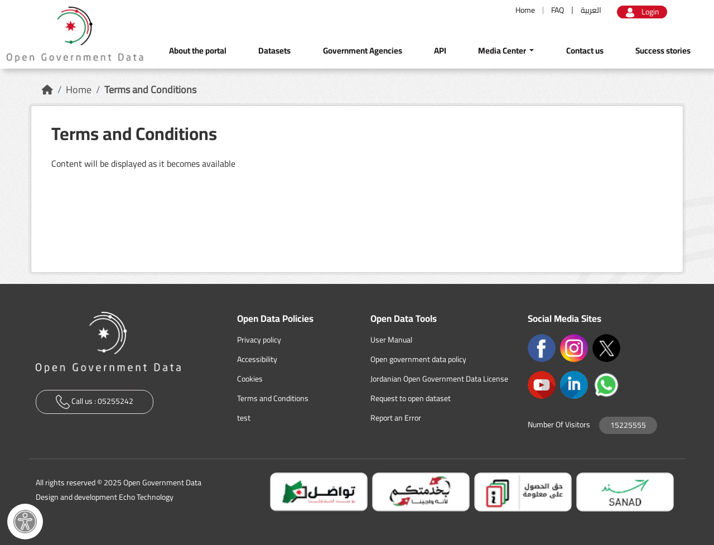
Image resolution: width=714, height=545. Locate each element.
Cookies (250, 379)
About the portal (197, 50)
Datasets (274, 50)
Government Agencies (362, 50)
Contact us (585, 50)
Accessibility (257, 359)
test (243, 418)
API (440, 50)
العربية (591, 10)
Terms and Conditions (272, 398)
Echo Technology (146, 497)
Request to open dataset (410, 398)
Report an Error (395, 418)
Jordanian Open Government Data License (439, 379)
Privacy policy (259, 339)
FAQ (557, 10)
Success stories (663, 50)
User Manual (391, 339)
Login (642, 12)
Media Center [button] (503, 50)
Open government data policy (418, 359)
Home (525, 10)
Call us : (94, 401)
